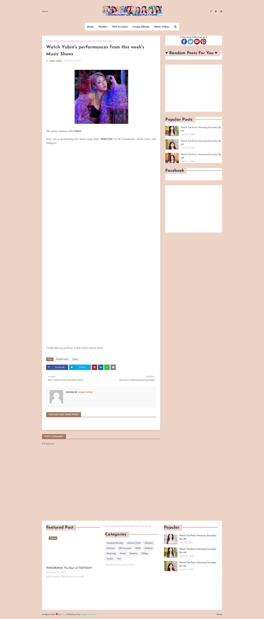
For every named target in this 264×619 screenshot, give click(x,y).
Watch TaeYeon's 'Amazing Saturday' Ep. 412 (201, 156)
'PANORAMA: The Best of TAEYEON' (69, 568)
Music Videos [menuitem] (161, 26)
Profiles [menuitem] (103, 26)
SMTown (110, 548)
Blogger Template (89, 614)
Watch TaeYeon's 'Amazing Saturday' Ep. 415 (197, 537)
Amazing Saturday (115, 543)
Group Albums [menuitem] (141, 26)
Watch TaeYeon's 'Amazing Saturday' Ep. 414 (201, 129)
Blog (63, 614)
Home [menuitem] (90, 26)
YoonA (110, 558)
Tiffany (144, 553)
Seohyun (148, 548)
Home (45, 11)
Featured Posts (134, 543)
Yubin (56, 41)
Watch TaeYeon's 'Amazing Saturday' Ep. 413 (201, 142)
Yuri (119, 558)
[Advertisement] (193, 88)
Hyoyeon (149, 543)
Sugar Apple (56, 60)
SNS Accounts (125, 548)
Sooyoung (111, 553)
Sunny (122, 553)
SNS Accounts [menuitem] (120, 26)
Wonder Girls (62, 359)
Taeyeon (133, 553)
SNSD (137, 548)
